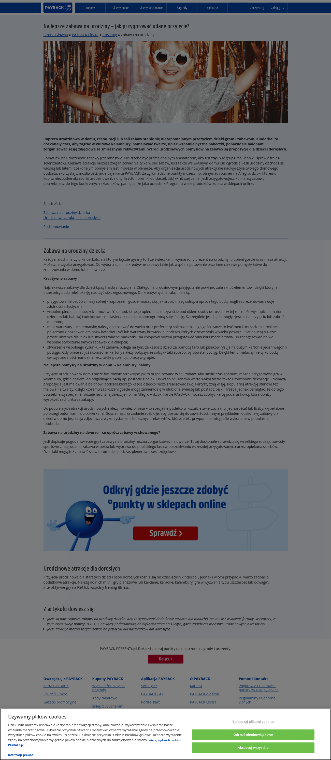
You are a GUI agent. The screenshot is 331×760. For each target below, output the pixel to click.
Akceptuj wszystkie (253, 747)
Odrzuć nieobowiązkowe (253, 734)
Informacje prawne (20, 755)
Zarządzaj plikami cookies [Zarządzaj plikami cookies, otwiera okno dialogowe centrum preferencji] (253, 721)
